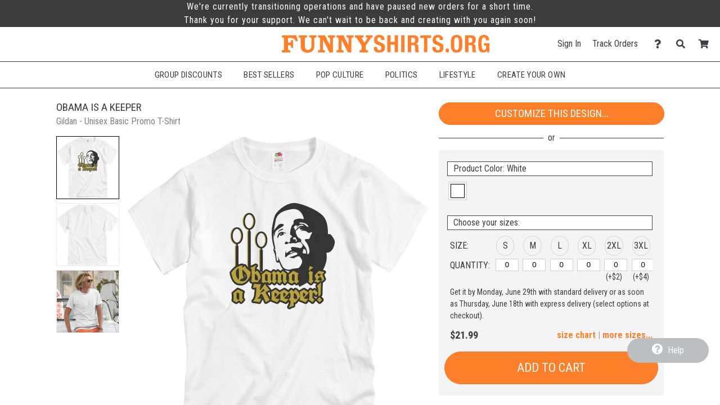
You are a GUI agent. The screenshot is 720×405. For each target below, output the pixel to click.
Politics (401, 75)
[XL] (588, 265)
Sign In (569, 43)
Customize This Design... (552, 113)
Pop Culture (340, 75)
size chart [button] (576, 335)
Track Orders (615, 43)
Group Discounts (188, 75)
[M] (534, 265)
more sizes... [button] (627, 335)
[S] (507, 265)
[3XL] (643, 265)
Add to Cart (551, 368)
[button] (88, 168)
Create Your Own (531, 75)
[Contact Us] (660, 44)
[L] (561, 265)
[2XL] (615, 265)
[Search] (683, 44)
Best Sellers (269, 75)
